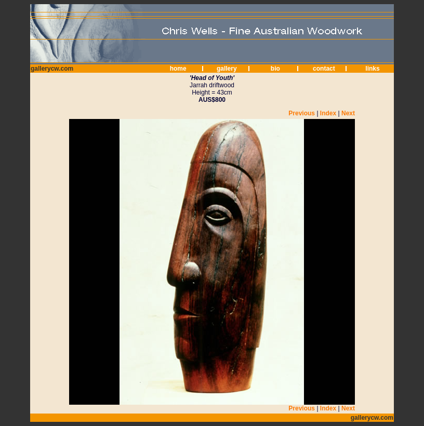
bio (275, 68)
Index (328, 113)
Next (348, 113)
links (372, 68)
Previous (301, 113)
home (178, 68)
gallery (227, 68)
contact (324, 68)
